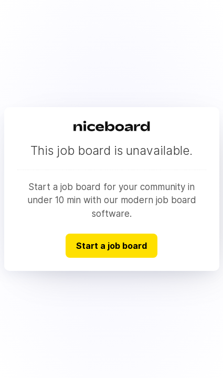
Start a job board (111, 245)
